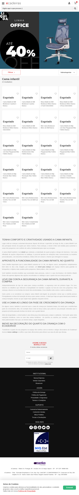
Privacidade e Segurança (39, 398)
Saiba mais (48, 364)
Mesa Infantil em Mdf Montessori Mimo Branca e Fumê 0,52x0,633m (48, 104)
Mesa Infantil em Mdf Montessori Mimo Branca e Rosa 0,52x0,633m (67, 104)
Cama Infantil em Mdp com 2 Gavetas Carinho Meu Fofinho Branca (48, 176)
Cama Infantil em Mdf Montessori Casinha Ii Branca (9, 104)
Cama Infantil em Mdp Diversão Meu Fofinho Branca (9, 176)
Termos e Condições (39, 400)
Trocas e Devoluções (39, 417)
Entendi (69, 487)
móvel (23, 252)
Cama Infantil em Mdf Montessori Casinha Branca (28, 104)
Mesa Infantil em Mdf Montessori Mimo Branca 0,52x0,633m (10, 128)
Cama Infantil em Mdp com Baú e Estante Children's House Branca (67, 176)
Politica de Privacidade (27, 491)
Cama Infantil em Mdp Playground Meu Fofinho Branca (48, 152)
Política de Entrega (39, 392)
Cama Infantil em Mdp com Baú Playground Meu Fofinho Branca (68, 128)
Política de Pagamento (39, 395)
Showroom (39, 383)
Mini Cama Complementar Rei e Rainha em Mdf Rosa (11, 224)
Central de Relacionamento (39, 409)
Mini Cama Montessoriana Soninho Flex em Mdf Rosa (49, 200)
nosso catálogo (12, 332)
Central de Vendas (39, 412)
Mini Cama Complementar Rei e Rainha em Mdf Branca (30, 224)
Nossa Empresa (39, 378)
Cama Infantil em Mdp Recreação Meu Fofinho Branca (29, 176)
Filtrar (11, 72)
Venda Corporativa (39, 380)
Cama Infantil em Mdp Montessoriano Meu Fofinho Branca (28, 152)
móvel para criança (44, 267)
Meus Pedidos (39, 415)
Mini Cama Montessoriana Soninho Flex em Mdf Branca (68, 200)
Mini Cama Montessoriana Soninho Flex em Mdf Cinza (11, 200)
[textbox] (39, 8)
